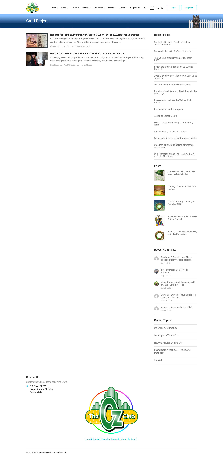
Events (85, 8)
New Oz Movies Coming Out (168, 342)
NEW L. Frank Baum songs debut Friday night (173, 123)
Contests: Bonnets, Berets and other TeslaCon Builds (172, 43)
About (122, 8)
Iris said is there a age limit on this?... (177, 307)
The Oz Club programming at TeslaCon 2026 (173, 59)
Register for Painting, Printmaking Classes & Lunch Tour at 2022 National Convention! (95, 34)
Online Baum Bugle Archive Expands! (172, 84)
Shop (63, 8)
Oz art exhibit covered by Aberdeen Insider (175, 138)
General (158, 360)
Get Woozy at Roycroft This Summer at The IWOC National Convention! (87, 53)
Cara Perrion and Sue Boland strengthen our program (174, 146)
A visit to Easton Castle (165, 116)
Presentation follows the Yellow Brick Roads (172, 101)
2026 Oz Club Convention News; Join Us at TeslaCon (175, 76)
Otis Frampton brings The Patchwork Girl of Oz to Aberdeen (174, 155)
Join (54, 8)
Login (173, 8)
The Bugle (98, 8)
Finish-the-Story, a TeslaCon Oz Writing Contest (173, 67)
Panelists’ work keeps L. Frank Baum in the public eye (175, 92)
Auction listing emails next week (170, 131)
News (74, 8)
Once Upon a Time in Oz (166, 335)
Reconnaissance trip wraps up (169, 109)
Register (189, 8)
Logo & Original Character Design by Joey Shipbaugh (111, 439)
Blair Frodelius (56, 46)
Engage (133, 8)
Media (111, 8)
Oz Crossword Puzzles (165, 328)
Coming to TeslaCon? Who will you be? (173, 51)
